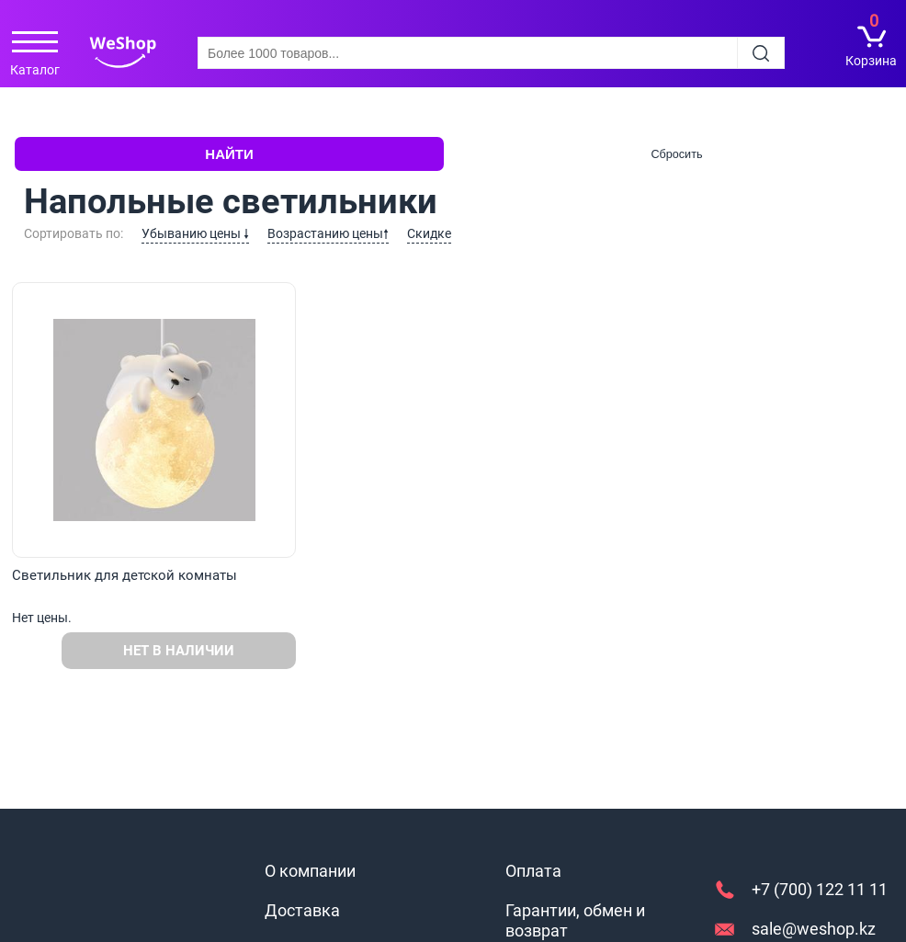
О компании (310, 870)
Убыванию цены (195, 233)
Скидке (429, 233)
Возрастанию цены (328, 233)
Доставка (302, 910)
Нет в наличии (178, 650)
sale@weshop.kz (814, 928)
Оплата (533, 870)
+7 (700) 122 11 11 (820, 889)
